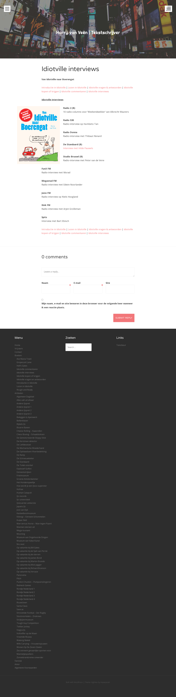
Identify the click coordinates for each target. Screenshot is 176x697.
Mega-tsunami (23, 530)
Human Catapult (24, 492)
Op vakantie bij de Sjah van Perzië (32, 551)
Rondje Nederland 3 (26, 595)
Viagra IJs (21, 630)
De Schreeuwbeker (25, 458)
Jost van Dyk (22, 510)
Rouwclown (22, 602)
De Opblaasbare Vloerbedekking (32, 451)
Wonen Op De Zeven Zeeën (29, 647)
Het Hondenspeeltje (26, 482)
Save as (20, 609)
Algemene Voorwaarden (26, 667)
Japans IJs (21, 506)
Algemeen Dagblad (25, 396)
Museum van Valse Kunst (28, 540)
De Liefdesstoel (24, 444)
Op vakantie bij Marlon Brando (31, 561)
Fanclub (18, 660)
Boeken (18, 355)
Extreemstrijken (24, 472)
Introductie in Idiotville (54, 87)
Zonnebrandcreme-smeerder (30, 657)
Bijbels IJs (21, 424)
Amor (17, 664)
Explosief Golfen (24, 468)
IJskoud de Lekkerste (26, 503)
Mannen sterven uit (26, 527)
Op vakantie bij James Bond (29, 558)
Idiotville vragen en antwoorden (31, 379)
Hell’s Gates (22, 365)
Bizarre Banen (23, 427)
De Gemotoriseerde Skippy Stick (31, 437)
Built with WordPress (74, 682)
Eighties (94, 682)
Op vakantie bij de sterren (28, 554)
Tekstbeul (121, 345)
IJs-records (22, 496)
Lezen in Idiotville (77, 87)
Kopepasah (105, 682)
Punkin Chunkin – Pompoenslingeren (34, 582)
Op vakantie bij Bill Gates (28, 547)
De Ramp (21, 455)
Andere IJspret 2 (24, 410)
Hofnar (20, 489)
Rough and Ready (25, 389)
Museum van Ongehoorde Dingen (32, 537)
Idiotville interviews (98, 91)
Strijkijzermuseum (25, 619)
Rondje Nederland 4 (26, 599)
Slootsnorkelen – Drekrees (29, 616)
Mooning (21, 534)
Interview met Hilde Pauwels (78, 148)
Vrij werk (19, 348)
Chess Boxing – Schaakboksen (30, 434)
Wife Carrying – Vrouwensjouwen (32, 643)
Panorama (21, 575)
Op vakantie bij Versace (27, 571)
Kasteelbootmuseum (26, 513)
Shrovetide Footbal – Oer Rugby (31, 612)
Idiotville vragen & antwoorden (105, 87)
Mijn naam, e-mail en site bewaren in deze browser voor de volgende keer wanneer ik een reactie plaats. (87, 305)
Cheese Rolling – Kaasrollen (29, 431)
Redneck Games (24, 585)
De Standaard (23, 461)
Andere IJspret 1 (24, 407)
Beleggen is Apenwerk (27, 417)
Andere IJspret (23, 403)
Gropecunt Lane (24, 362)
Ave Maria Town (24, 359)
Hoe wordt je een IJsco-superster (32, 485)
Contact (18, 352)
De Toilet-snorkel (25, 465)
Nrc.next (20, 544)
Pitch (19, 578)
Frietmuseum (23, 475)
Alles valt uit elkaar (25, 400)
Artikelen (19, 393)
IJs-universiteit (23, 499)
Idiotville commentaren (73, 91)
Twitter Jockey (23, 626)
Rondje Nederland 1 (26, 588)
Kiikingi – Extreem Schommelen (31, 516)
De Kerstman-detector (27, 441)
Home (17, 345)
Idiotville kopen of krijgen (28, 376)
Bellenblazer (22, 420)
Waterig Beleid (23, 640)
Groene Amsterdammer (27, 479)
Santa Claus (22, 606)
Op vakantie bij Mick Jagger (29, 564)
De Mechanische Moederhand (30, 448)
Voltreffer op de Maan (27, 633)
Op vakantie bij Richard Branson (31, 568)
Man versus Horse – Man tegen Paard (34, 523)
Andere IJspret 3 (24, 413)
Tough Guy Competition (28, 623)
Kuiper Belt (22, 520)
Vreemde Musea (24, 636)
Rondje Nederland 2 (26, 592)
